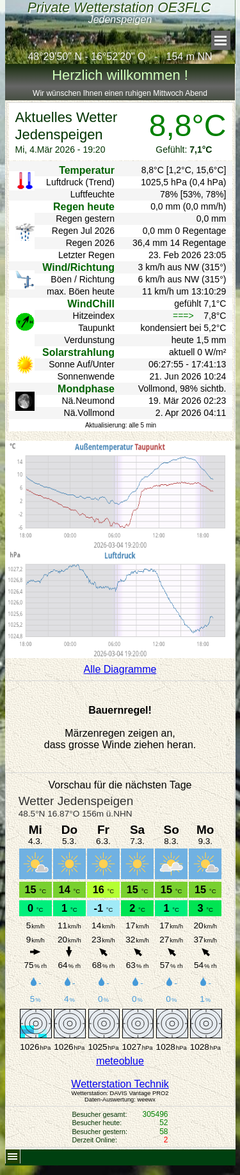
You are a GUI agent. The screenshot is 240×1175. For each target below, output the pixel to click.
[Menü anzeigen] (220, 40)
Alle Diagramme (120, 669)
